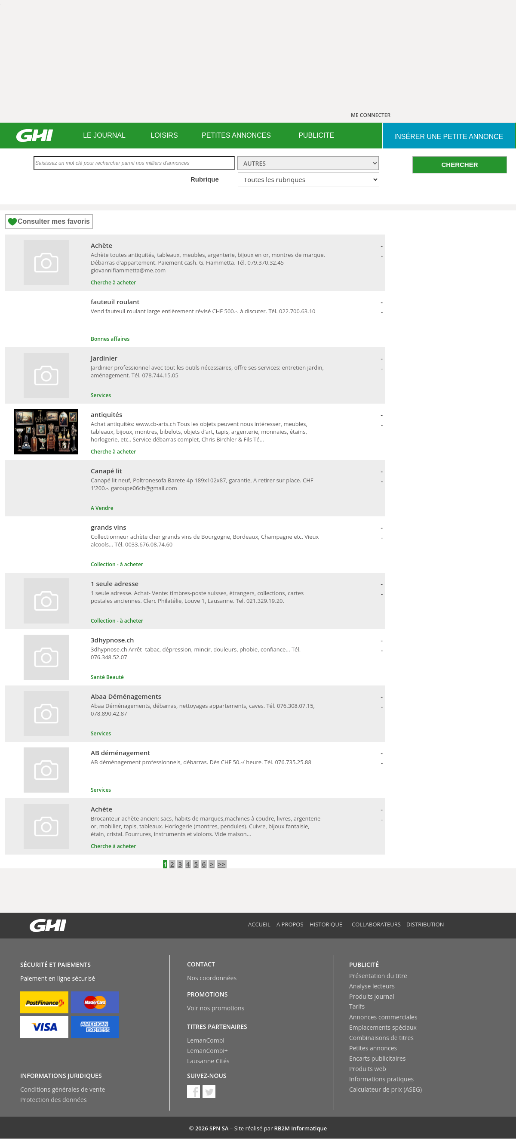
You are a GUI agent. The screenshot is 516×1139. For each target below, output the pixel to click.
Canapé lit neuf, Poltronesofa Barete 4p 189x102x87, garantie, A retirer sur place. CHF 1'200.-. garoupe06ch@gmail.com (202, 484)
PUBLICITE (316, 135)
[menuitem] (104, 135)
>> (221, 864)
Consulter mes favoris (54, 221)
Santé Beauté (107, 677)
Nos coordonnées (211, 978)
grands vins (108, 527)
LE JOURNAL (104, 135)
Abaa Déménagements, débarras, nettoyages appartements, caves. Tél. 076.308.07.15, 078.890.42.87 (203, 709)
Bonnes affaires (110, 339)
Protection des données (53, 1100)
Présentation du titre (378, 976)
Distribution (425, 924)
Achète (101, 245)
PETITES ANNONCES (236, 135)
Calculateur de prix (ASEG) (385, 1089)
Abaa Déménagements (126, 696)
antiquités (106, 414)
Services (101, 395)
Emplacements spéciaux (383, 1027)
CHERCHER (459, 164)
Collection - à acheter (117, 564)
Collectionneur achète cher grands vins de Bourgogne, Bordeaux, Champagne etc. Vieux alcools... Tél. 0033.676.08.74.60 (205, 540)
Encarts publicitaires (377, 1058)
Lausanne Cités (208, 1061)
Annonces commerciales (383, 1017)
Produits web (367, 1069)
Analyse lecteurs (372, 986)
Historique (326, 924)
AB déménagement (120, 752)
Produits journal (371, 996)
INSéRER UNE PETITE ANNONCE (448, 136)
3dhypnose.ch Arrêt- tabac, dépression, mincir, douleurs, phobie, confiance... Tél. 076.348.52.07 (196, 653)
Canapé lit (106, 470)
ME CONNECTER (370, 115)
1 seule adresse (114, 583)
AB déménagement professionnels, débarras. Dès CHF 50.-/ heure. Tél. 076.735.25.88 (201, 762)
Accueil (259, 924)
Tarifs (357, 1006)
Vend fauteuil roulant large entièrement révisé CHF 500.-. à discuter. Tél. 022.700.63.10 (203, 311)
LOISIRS (164, 135)
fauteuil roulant (115, 301)
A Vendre (102, 508)
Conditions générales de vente (62, 1089)
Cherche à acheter (113, 282)
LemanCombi (205, 1040)
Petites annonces (373, 1048)
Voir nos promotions (215, 1008)
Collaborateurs (376, 924)
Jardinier (104, 358)
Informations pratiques (381, 1079)
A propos (290, 924)
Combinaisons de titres (381, 1038)
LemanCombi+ (207, 1050)
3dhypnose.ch (112, 640)
